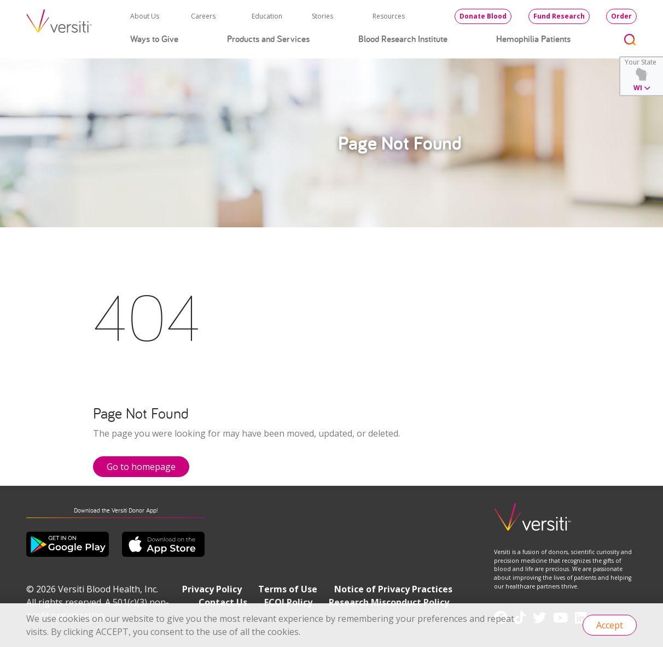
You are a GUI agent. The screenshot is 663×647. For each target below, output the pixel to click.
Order (621, 16)
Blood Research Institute (402, 39)
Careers (203, 16)
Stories (322, 16)
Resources (389, 16)
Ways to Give (154, 39)
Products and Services (268, 39)
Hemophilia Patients (533, 39)
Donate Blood (483, 16)
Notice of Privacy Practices (393, 589)
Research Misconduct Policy (389, 602)
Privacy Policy (212, 589)
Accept (609, 625)
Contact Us (223, 602)
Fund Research (559, 16)
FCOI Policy (288, 602)
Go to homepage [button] (141, 467)
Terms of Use (287, 589)
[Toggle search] (630, 39)
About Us (144, 16)
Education (267, 16)
